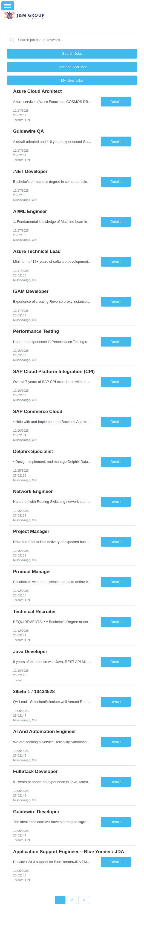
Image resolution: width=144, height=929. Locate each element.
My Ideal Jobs (72, 80)
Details (115, 102)
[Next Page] (84, 900)
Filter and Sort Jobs (72, 67)
